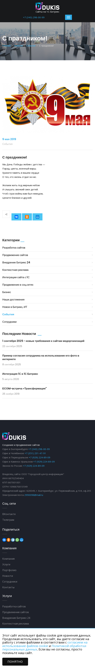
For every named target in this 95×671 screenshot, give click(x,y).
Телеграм (8, 519)
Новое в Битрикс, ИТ (14, 307)
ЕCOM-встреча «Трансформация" (24, 388)
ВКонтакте (9, 514)
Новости (18, 45)
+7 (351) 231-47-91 (35, 453)
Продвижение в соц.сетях (17, 285)
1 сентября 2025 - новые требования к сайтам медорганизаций (43, 341)
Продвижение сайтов (15, 255)
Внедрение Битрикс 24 (16, 262)
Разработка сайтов (13, 247)
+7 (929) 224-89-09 (39, 457)
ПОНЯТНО (15, 662)
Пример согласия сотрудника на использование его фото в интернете (40, 357)
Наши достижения (13, 299)
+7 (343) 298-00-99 (33, 17)
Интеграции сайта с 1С (16, 277)
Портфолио (9, 570)
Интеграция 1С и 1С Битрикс (20, 374)
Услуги (6, 564)
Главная (6, 45)
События (31, 45)
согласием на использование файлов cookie (44, 644)
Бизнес (6, 292)
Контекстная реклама (15, 270)
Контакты (8, 587)
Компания (8, 558)
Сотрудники (9, 322)
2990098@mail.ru (33, 494)
